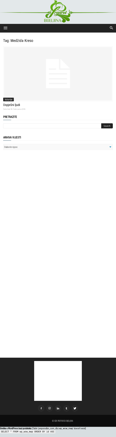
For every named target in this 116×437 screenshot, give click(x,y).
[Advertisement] (27, 193)
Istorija (8, 99)
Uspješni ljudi (11, 105)
